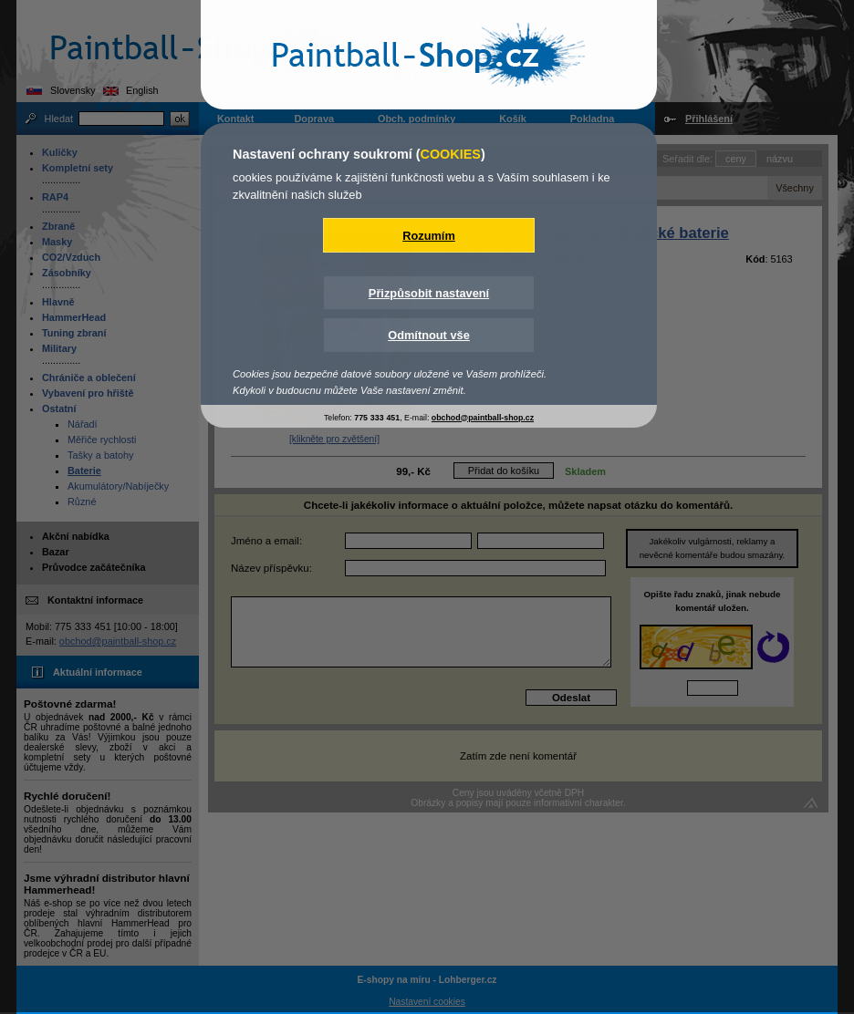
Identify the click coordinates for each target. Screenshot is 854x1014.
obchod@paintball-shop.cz (483, 417)
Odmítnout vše (429, 335)
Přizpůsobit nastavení (429, 293)
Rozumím (428, 236)
